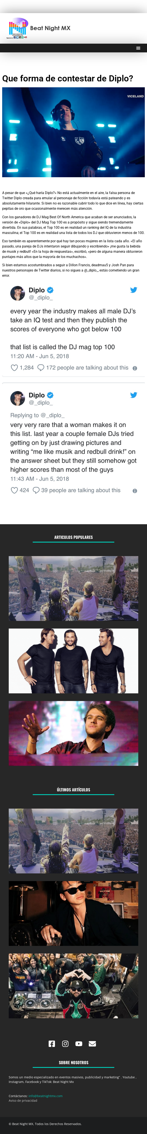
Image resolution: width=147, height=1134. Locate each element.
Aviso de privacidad (23, 1100)
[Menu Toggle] (138, 48)
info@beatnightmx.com (46, 1096)
